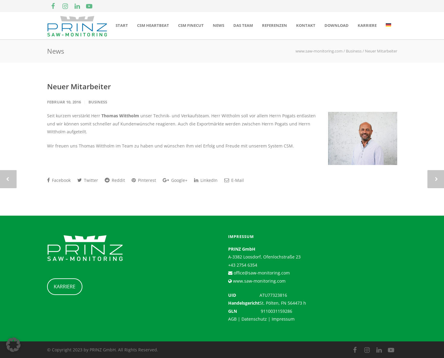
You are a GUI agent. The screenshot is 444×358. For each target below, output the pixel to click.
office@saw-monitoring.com (261, 273)
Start (122, 25)
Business (97, 102)
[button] (13, 344)
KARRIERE (64, 286)
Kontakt (305, 25)
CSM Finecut (191, 25)
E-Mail (234, 180)
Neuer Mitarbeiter (79, 86)
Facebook (59, 180)
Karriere (367, 25)
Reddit (115, 180)
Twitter (87, 180)
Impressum (283, 319)
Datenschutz (254, 319)
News (218, 25)
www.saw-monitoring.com (259, 281)
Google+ (175, 180)
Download (336, 25)
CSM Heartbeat (153, 25)
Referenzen (274, 25)
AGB (232, 319)
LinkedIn (206, 180)
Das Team (243, 25)
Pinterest (144, 180)
